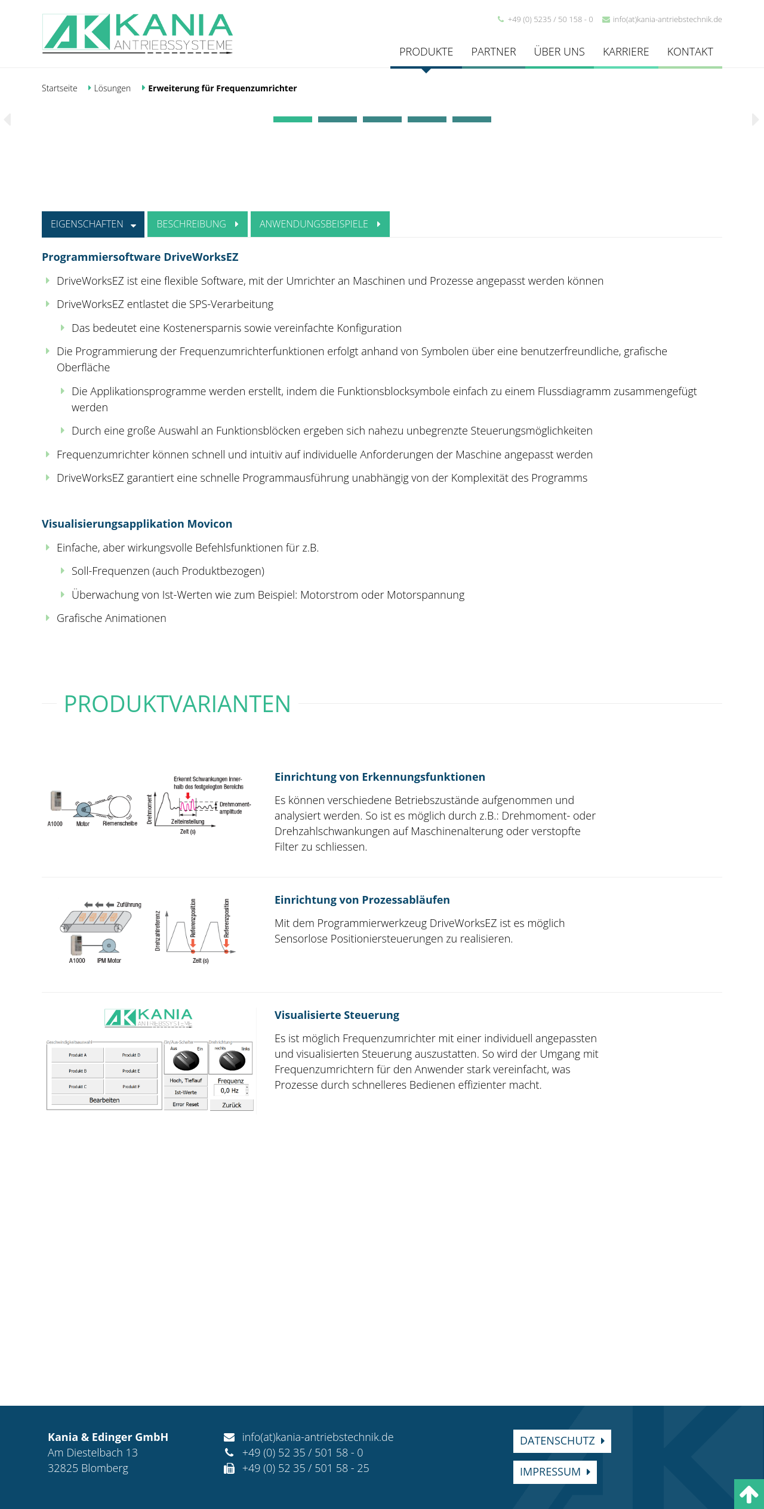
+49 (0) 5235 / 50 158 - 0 (544, 19)
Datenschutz (557, 1440)
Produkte (426, 51)
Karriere (626, 51)
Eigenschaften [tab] (100, 463)
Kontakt (690, 51)
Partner (493, 51)
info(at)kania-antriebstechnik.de (661, 19)
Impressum (550, 1471)
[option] (382, 227)
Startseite (60, 88)
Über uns (559, 51)
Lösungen (112, 88)
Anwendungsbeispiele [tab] (350, 463)
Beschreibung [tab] (216, 463)
